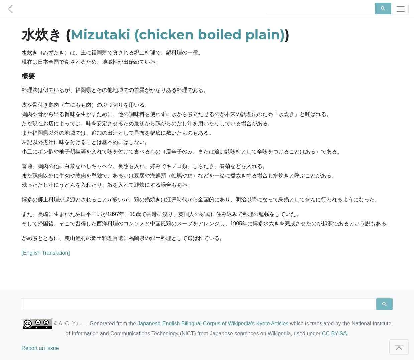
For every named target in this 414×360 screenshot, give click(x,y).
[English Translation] (46, 253)
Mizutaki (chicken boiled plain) (178, 34)
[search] (320, 9)
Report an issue (40, 348)
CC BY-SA (334, 333)
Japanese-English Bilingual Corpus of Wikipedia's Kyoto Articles (212, 323)
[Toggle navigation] (401, 9)
